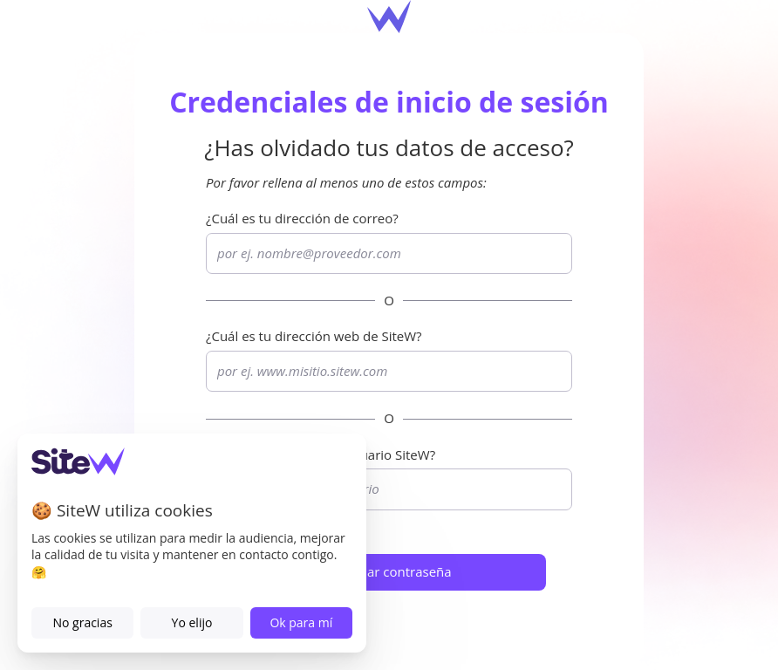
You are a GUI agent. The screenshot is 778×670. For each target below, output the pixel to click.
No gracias (82, 622)
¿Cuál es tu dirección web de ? (314, 336)
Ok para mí (301, 622)
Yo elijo (192, 622)
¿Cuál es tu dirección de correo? (302, 218)
